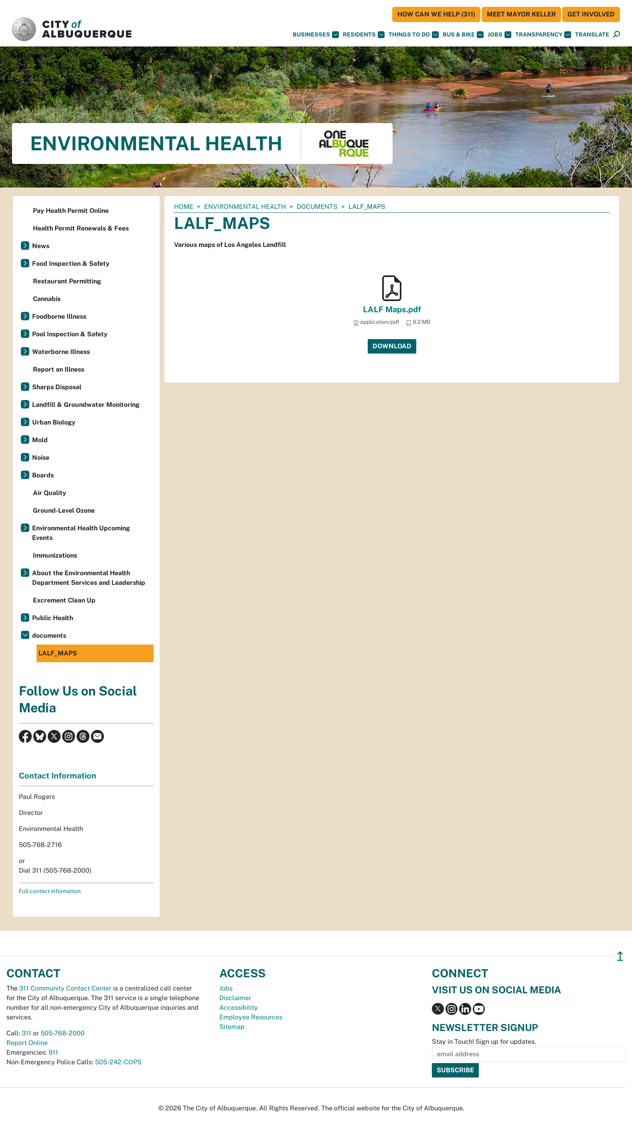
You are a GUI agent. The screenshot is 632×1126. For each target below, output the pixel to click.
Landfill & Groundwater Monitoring (86, 404)
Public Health (52, 618)
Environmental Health (245, 206)
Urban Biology (53, 422)
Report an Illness (58, 369)
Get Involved (591, 14)
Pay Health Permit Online (71, 210)
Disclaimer (235, 998)
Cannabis (47, 299)
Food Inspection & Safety (70, 263)
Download (392, 346)
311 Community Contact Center (65, 988)
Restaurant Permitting (67, 281)
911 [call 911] (53, 1052)
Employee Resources (250, 1017)
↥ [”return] (620, 956)
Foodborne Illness (59, 316)
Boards (43, 475)
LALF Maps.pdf (392, 309)
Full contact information (50, 891)
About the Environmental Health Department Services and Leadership (88, 577)
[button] (592, 34)
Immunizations (55, 555)
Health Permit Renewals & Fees (81, 228)
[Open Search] (616, 34)
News (40, 246)
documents (317, 206)
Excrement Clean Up (64, 600)
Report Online (27, 1043)
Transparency (543, 34)
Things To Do (414, 34)
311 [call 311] (26, 1033)
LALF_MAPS (57, 653)
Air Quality (49, 493)
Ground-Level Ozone (64, 510)
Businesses (316, 34)
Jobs (499, 34)
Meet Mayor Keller (521, 14)
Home (183, 206)
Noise (40, 457)
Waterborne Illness (61, 352)
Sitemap (232, 1027)
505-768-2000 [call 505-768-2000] (63, 1033)
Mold (40, 440)
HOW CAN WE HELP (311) (436, 14)
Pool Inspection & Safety (69, 334)
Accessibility (238, 1007)
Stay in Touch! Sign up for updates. (484, 1041)
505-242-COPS (118, 1062)
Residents (364, 34)
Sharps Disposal (56, 387)
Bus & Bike (463, 34)
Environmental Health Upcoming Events (81, 533)
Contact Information (57, 775)
